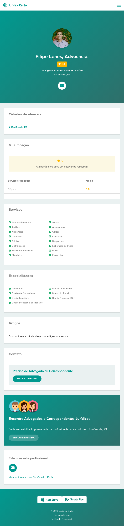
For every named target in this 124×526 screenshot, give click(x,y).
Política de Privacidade (62, 519)
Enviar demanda (27, 378)
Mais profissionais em (31, 477)
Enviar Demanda (24, 437)
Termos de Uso (62, 515)
